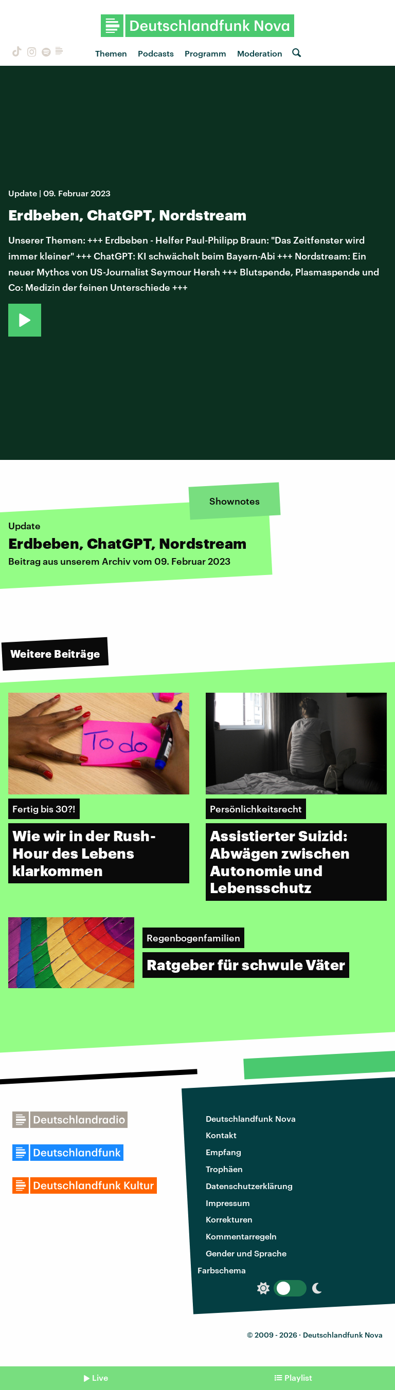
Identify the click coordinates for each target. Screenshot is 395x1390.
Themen (111, 53)
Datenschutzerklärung (249, 1186)
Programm (205, 53)
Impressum (228, 1203)
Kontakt (221, 1135)
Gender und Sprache (246, 1253)
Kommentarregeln (241, 1236)
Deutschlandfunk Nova (251, 1118)
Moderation (259, 53)
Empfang (223, 1152)
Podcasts (156, 53)
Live (100, 1377)
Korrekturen (229, 1219)
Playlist (298, 1377)
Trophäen (224, 1169)
